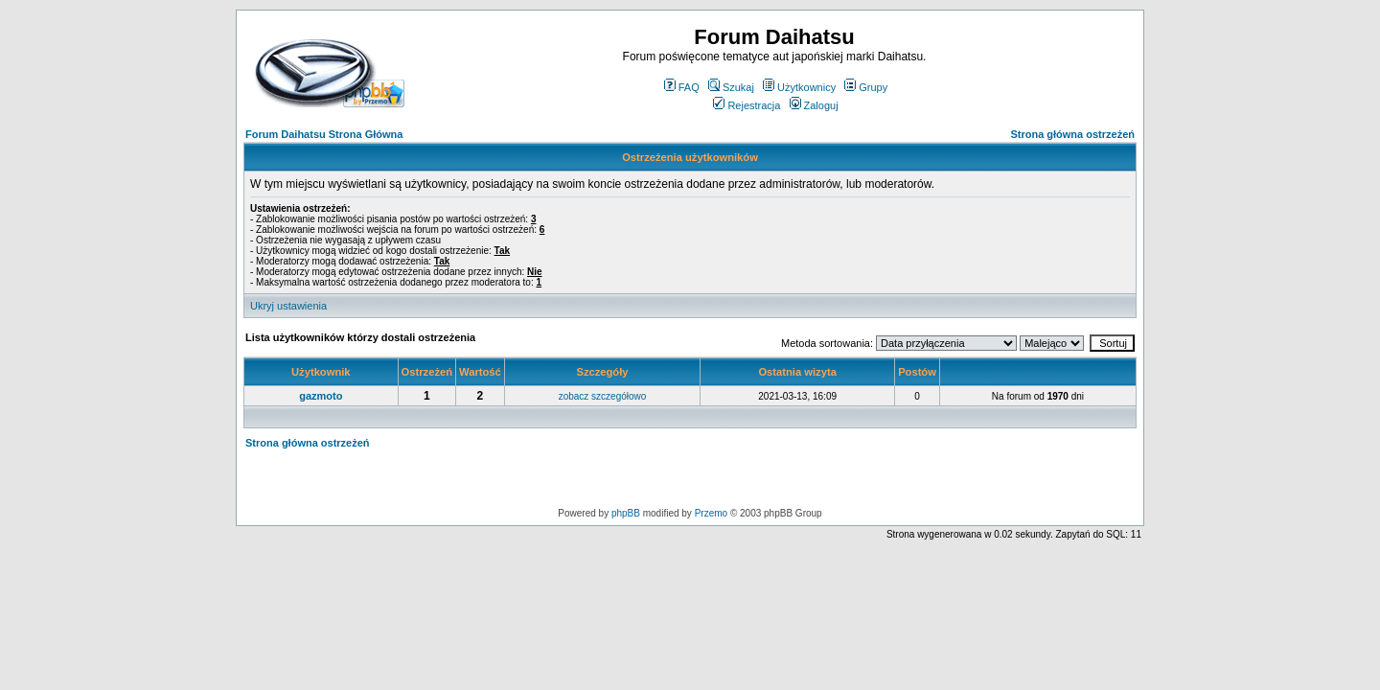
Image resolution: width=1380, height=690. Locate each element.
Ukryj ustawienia (288, 305)
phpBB (625, 513)
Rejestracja (746, 105)
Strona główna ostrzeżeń (1072, 134)
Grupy (865, 87)
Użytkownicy (799, 87)
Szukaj (731, 87)
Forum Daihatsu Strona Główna (323, 134)
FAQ (682, 87)
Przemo (711, 513)
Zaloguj (814, 105)
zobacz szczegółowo (603, 396)
